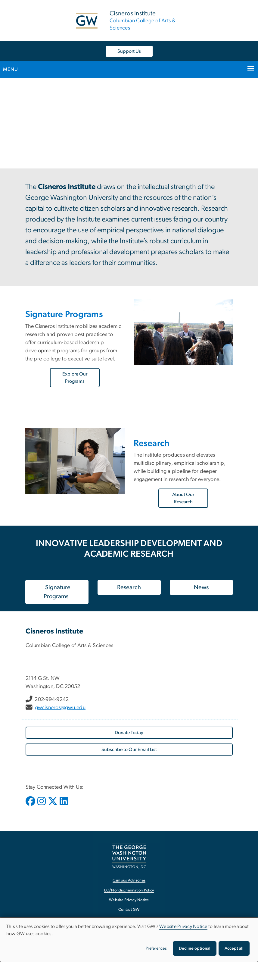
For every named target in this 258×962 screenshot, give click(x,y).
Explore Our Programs (74, 378)
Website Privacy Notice (183, 926)
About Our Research (183, 498)
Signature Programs (64, 314)
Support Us (129, 51)
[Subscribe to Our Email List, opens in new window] (129, 750)
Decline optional (194, 948)
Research (151, 443)
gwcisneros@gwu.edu (60, 707)
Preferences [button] (156, 948)
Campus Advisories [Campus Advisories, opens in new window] (129, 880)
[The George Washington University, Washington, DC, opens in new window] (129, 855)
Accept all (234, 948)
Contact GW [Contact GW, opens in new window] (129, 910)
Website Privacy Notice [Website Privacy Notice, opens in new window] (129, 900)
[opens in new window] (31, 805)
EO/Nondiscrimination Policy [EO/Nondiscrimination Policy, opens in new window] (129, 890)
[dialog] (129, 939)
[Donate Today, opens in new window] (129, 733)
